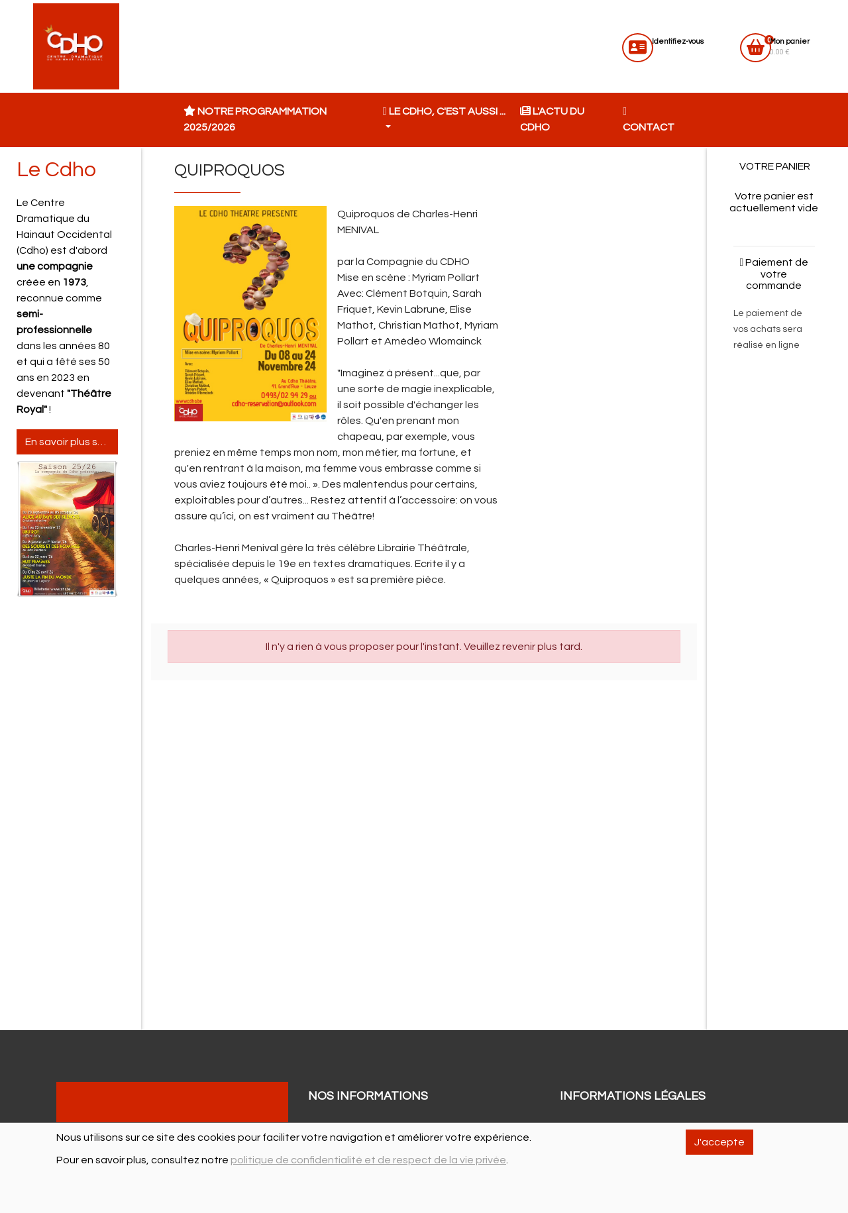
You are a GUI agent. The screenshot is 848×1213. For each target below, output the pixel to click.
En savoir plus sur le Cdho (71, 442)
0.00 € (790, 47)
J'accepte (719, 1142)
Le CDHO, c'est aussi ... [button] (444, 111)
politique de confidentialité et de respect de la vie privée (368, 1160)
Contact (648, 119)
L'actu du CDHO (552, 119)
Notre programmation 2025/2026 (255, 119)
